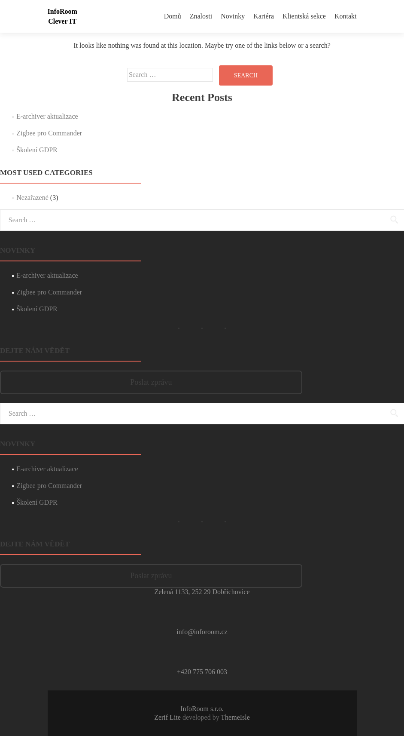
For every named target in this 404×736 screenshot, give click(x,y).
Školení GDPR (37, 149)
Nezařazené (32, 197)
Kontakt (345, 16)
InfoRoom (62, 11)
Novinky (233, 16)
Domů (172, 16)
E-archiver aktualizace (47, 116)
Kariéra (263, 16)
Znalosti (201, 16)
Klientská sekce (304, 16)
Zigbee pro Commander (49, 133)
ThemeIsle (235, 717)
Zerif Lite (168, 717)
